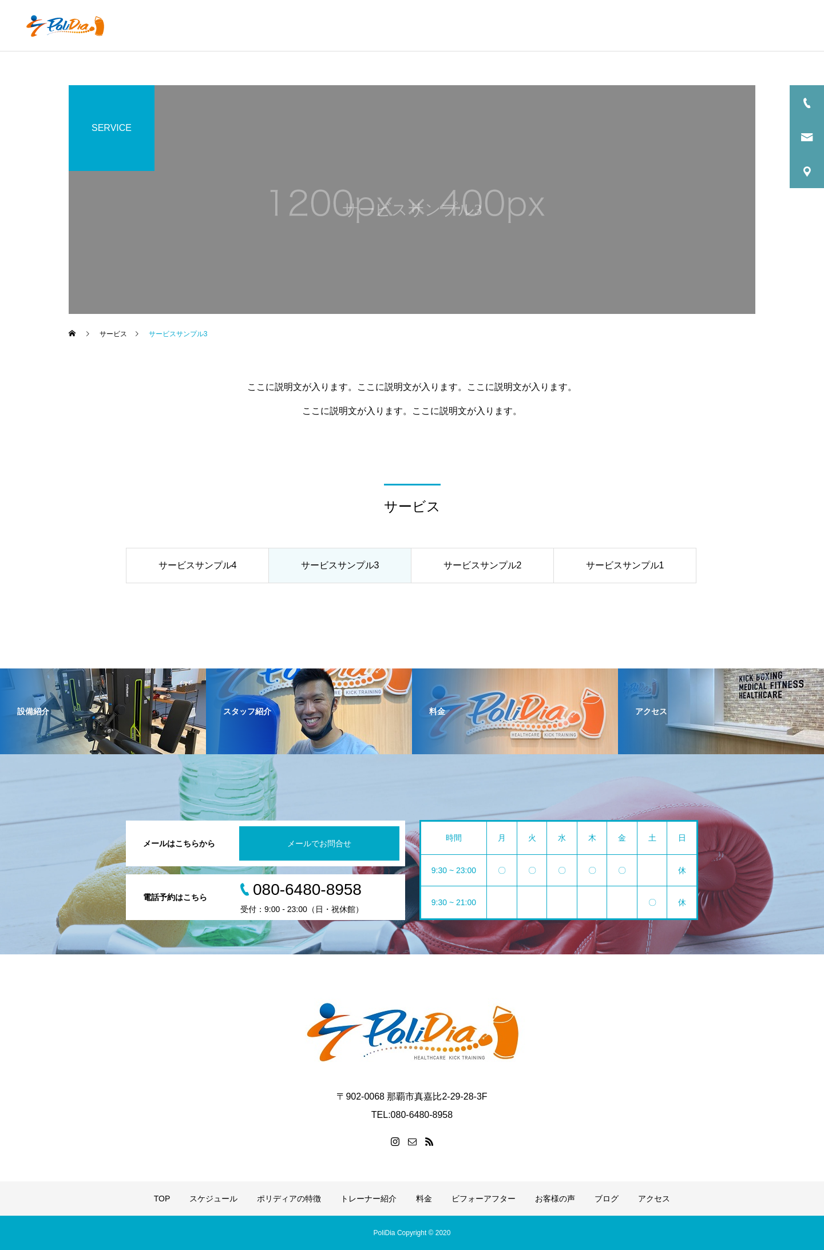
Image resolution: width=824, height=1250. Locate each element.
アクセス (787, 25)
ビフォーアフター (611, 25)
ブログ (738, 25)
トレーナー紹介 (493, 25)
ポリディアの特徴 (411, 25)
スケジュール (334, 25)
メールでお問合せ (319, 843)
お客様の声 (684, 25)
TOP (280, 25)
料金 (550, 25)
